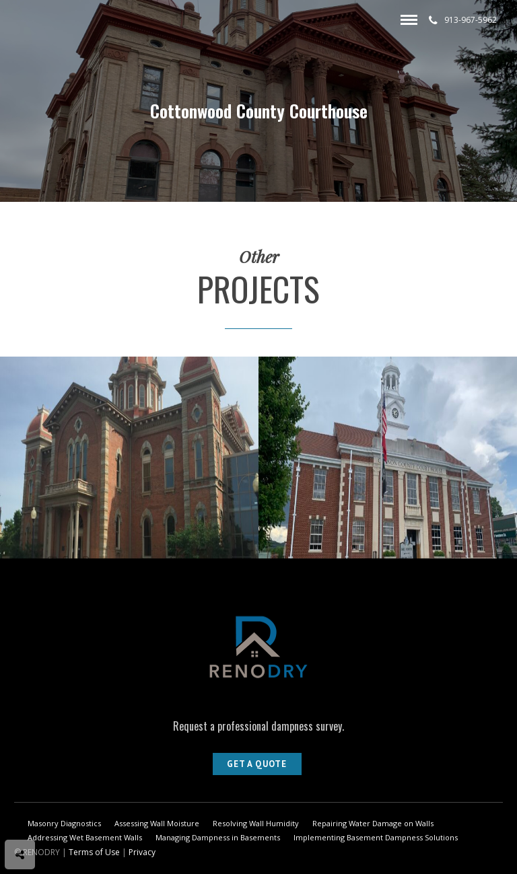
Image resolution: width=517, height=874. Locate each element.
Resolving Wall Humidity (256, 823)
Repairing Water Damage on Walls (373, 823)
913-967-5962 (463, 20)
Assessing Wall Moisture (156, 823)
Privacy (142, 852)
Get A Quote (257, 764)
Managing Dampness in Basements (218, 837)
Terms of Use (94, 852)
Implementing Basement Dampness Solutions (376, 837)
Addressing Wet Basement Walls (85, 837)
